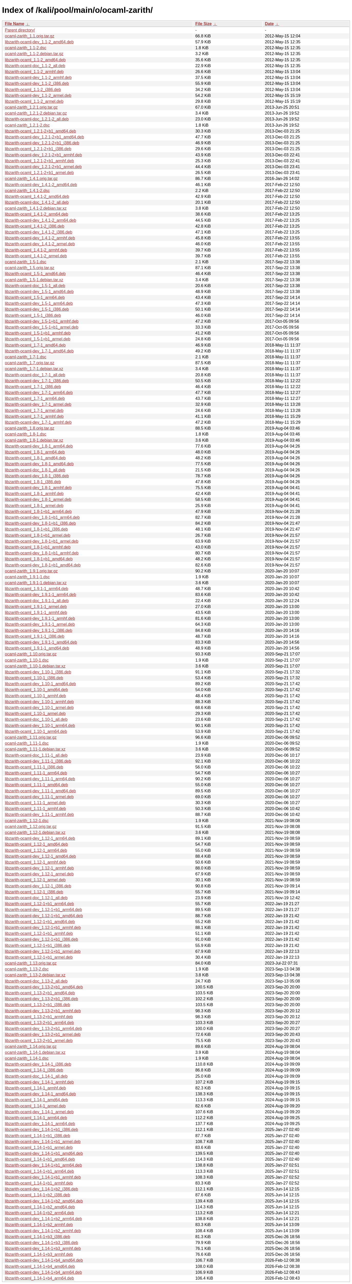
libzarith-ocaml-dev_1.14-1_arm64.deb (40, 1123)
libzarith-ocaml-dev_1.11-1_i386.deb (38, 761)
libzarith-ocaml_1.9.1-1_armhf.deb (36, 612)
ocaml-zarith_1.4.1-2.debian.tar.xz (36, 208)
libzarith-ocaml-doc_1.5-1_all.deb (35, 286)
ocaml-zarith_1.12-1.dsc (27, 820)
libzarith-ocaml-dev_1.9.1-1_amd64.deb (41, 642)
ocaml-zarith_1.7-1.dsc (25, 357)
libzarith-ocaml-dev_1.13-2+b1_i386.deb (41, 999)
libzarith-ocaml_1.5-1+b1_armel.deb (37, 339)
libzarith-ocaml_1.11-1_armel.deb (35, 803)
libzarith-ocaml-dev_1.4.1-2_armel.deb (40, 244)
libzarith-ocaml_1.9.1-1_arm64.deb (36, 589)
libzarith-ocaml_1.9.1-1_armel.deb (36, 606)
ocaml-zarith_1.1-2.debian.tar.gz (34, 54)
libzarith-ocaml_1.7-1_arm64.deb (35, 398)
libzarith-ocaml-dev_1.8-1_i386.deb (37, 476)
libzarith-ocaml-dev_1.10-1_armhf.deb (39, 702)
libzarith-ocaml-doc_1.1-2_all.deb (35, 66)
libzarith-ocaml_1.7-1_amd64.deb (35, 345)
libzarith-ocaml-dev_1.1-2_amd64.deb (39, 42)
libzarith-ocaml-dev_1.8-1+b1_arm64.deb (42, 517)
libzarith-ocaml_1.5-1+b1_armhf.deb (38, 333)
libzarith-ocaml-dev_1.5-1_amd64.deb (39, 291)
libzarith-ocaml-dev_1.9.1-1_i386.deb (38, 630)
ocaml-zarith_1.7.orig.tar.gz (29, 363)
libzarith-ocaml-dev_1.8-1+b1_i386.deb (40, 523)
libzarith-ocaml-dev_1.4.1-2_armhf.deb (40, 238)
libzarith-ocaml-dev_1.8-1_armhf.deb (38, 488)
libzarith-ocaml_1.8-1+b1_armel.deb (37, 535)
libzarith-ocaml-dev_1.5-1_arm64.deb (39, 303)
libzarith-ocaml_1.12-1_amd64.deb (36, 844)
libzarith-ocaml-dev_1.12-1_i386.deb (38, 886)
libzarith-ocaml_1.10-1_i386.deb (34, 678)
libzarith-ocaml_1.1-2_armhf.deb (34, 71)
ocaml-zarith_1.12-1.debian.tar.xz (35, 832)
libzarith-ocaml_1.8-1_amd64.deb (35, 458)
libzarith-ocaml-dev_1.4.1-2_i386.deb (38, 232)
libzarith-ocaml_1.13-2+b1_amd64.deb (40, 993)
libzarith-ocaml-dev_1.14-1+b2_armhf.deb (43, 1231)
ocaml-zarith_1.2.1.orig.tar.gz (31, 107)
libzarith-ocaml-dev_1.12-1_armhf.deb (39, 868)
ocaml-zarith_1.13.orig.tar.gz (31, 963)
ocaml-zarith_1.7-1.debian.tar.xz (34, 369)
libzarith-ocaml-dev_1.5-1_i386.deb (37, 309)
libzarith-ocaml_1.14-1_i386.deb (34, 1070)
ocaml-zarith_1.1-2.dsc (25, 48)
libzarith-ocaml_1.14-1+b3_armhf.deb (39, 1254)
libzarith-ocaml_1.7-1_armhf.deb (34, 416)
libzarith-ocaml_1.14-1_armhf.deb (35, 1088)
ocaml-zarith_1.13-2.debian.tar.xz (35, 975)
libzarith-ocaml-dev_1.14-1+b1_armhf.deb (43, 1177)
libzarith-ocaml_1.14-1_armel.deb (35, 1106)
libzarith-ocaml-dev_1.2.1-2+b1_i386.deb (42, 143)
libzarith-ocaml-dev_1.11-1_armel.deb (39, 797)
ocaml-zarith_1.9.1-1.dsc (27, 577)
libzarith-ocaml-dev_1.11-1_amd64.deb (40, 791)
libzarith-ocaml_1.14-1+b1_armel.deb (39, 1147)
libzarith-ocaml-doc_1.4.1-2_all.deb (37, 202)
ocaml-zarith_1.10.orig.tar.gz (31, 654)
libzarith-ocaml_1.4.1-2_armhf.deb (36, 250)
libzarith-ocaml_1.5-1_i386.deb (33, 315)
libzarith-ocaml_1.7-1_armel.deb (34, 410)
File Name (14, 24)
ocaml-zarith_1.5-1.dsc (25, 262)
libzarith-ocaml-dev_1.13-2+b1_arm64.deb (43, 1028)
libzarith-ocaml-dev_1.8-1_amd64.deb (39, 464)
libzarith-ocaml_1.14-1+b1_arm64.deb (39, 1171)
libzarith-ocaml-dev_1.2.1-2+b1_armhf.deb (43, 155)
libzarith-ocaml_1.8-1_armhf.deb (34, 493)
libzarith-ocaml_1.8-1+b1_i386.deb (36, 529)
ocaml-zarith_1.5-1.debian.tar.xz (34, 280)
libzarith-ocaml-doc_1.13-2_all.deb (36, 981)
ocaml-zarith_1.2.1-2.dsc (27, 125)
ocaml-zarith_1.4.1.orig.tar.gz (31, 178)
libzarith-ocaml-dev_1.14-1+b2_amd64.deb (44, 1201)
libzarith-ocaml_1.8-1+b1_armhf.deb (38, 547)
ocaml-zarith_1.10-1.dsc (27, 660)
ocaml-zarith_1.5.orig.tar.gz (29, 268)
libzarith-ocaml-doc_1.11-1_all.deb (36, 755)
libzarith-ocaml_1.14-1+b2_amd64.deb (40, 1207)
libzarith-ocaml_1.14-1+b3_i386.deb (37, 1237)
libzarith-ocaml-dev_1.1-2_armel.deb (38, 95)
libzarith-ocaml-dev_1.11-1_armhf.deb (39, 814)
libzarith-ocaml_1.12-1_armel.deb (35, 880)
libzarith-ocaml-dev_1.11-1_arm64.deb (40, 779)
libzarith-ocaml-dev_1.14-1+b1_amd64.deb (44, 1153)
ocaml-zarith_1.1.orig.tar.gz (29, 36)
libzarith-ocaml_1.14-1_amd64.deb (36, 1100)
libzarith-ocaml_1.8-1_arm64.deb (35, 452)
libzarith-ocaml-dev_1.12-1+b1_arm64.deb (43, 909)
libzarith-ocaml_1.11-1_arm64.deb (36, 773)
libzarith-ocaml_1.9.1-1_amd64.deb (37, 648)
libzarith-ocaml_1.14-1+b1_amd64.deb (40, 1159)
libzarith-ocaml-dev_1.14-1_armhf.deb (39, 1082)
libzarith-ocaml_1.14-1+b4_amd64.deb (40, 1266)
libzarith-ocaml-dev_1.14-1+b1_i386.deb (41, 1129)
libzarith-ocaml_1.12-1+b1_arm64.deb (39, 904)
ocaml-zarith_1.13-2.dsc (27, 969)
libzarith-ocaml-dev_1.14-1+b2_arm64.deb (43, 1219)
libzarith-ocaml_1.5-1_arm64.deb (35, 297)
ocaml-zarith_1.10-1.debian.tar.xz (35, 666)
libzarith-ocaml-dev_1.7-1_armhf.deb (38, 422)
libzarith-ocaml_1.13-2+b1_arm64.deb (39, 1022)
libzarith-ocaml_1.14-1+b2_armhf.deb (39, 1224)
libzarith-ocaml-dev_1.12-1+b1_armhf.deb (43, 927)
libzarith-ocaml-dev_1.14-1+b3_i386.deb (41, 1242)
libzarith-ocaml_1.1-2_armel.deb (34, 101)
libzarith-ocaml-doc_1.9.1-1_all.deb (37, 601)
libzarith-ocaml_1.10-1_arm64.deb (36, 731)
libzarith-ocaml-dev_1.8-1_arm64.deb (39, 446)
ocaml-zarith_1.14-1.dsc (27, 1058)
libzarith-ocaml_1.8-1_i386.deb (33, 482)
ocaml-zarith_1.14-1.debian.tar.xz (35, 1052)
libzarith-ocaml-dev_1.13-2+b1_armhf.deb (43, 1011)
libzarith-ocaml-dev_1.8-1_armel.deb (38, 499)
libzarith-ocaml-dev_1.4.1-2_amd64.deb (41, 185)
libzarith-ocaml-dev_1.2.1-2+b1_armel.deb (43, 167)
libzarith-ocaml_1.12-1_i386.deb (34, 892)
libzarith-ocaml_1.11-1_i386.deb (34, 767)
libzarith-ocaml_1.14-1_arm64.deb (36, 1118)
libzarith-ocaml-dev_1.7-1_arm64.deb (39, 392)
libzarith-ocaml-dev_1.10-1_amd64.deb (40, 684)
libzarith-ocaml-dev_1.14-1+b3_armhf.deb (43, 1248)
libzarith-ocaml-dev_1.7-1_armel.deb (38, 404)
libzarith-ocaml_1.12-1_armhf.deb (35, 862)
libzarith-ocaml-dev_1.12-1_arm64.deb (40, 838)
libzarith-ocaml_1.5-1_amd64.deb (35, 273)
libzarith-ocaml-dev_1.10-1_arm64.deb (40, 725)
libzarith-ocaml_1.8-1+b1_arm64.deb (38, 511)
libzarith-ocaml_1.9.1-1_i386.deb (34, 636)
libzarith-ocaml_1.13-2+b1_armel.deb (39, 1040)
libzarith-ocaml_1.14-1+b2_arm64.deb (39, 1213)
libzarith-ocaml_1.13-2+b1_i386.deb (37, 1005)
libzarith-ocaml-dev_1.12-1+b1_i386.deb (41, 939)
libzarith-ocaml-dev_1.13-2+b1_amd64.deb (44, 987)
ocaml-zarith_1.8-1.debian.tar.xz (34, 440)
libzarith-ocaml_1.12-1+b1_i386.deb (37, 945)
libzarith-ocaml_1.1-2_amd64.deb (35, 60)
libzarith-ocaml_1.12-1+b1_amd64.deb (40, 921)
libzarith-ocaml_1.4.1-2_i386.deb (34, 226)
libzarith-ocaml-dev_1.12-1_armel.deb (39, 874)
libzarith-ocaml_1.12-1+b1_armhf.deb (39, 933)
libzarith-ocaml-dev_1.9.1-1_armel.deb (40, 624)
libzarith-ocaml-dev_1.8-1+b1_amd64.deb (43, 565)
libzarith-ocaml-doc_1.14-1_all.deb (36, 1076)
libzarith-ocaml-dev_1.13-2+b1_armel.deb (43, 1034)
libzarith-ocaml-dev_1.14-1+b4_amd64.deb (44, 1260)
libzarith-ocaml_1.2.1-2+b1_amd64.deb (40, 131)
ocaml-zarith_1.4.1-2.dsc (27, 190)
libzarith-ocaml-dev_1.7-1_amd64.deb (39, 351)
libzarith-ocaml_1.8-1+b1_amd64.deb (39, 559)
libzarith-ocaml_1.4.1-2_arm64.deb (36, 214)
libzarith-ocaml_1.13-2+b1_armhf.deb (39, 1017)
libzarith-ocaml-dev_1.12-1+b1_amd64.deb (44, 916)
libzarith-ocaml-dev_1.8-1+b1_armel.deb (41, 541)
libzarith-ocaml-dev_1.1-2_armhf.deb (38, 77)
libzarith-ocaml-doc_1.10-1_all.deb (36, 719)
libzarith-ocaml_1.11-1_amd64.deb (36, 785)
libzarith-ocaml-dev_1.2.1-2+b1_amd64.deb (44, 137)
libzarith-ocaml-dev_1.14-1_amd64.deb (40, 1094)
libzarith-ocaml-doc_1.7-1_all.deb (35, 375)
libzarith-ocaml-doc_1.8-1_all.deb (35, 470)
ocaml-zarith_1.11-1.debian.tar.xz (35, 749)
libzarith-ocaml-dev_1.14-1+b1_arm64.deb (43, 1165)
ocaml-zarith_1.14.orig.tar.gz (31, 1046)
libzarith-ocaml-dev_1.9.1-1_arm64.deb (40, 594)
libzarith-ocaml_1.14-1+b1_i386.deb (37, 1136)
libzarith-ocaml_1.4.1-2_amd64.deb (37, 196)
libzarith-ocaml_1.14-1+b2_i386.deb (37, 1195)
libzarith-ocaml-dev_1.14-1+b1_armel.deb (43, 1141)
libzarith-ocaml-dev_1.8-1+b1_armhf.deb (42, 553)
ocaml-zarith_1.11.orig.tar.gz (31, 737)
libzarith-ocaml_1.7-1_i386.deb (33, 387)
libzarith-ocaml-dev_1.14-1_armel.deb (39, 1112)
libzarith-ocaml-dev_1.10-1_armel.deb (39, 707)
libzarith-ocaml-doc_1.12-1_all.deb (36, 898)
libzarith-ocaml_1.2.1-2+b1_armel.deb (39, 172)
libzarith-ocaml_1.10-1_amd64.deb (36, 690)
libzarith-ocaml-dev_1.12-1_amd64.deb (40, 856)
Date (269, 24)
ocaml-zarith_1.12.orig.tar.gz (31, 826)
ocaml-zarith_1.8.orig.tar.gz (29, 428)
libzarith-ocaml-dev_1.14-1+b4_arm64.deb (43, 1272)
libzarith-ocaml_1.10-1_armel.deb (35, 713)
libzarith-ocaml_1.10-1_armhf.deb (35, 696)
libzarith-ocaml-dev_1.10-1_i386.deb (38, 672)
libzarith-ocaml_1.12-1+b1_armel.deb (39, 957)
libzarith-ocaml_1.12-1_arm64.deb (36, 850)
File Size (203, 24)
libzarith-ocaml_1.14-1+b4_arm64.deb (39, 1278)
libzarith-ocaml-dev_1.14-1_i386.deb (38, 1064)
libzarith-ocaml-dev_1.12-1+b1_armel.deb (43, 951)
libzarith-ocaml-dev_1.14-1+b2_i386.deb (41, 1189)
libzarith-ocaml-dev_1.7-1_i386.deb (37, 381)
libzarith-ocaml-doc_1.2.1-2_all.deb (37, 119)
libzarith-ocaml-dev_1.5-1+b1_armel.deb (41, 327)
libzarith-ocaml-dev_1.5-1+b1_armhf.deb (42, 321)
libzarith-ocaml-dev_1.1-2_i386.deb (37, 83)
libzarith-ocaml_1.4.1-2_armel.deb (36, 256)
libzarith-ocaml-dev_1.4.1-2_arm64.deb (40, 220)
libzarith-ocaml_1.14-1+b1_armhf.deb (39, 1183)
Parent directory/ (20, 30)
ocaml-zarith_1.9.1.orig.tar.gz (31, 571)
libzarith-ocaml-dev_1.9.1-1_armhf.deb (40, 618)
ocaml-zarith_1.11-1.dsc (27, 743)
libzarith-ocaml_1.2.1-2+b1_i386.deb (38, 149)
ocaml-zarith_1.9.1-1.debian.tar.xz (36, 583)
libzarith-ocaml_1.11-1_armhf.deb (35, 808)
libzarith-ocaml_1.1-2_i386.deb (33, 89)
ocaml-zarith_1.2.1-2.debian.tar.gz (36, 113)
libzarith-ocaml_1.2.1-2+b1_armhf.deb (39, 161)
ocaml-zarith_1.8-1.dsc (25, 434)
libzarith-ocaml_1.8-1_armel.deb (34, 505)
